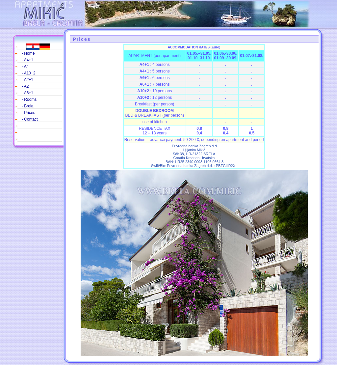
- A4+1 (27, 60)
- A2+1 (27, 79)
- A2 (25, 86)
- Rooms (29, 99)
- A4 (25, 66)
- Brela (27, 106)
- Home (28, 53)
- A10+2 (29, 73)
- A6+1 (27, 93)
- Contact (30, 119)
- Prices (28, 112)
